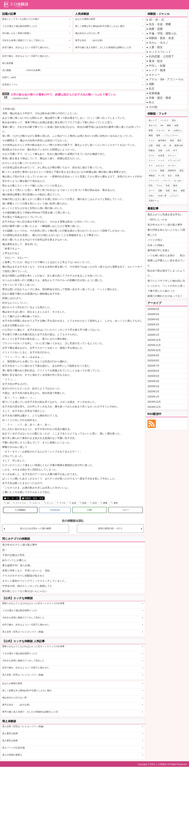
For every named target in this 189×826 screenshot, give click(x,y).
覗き (174, 120)
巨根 (177, 175)
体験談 (152, 175)
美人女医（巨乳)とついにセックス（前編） (23, 632)
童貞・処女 (156, 61)
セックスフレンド (160, 51)
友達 (74, 503)
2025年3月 (153, 386)
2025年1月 (153, 396)
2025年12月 (154, 340)
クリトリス (21, 503)
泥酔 (151, 83)
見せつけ (153, 125)
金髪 (176, 125)
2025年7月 (153, 365)
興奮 (105, 503)
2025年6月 (153, 370)
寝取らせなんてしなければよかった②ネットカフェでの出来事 (33, 603)
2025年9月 (153, 355)
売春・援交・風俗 (160, 97)
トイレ (152, 140)
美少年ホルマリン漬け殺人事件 (19, 544)
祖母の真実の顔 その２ (110, 528)
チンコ (50, 503)
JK (169, 130)
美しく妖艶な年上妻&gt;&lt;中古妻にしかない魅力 (100, 26)
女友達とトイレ (10, 84)
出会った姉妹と (156, 245)
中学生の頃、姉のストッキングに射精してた (27, 586)
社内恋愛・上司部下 (161, 56)
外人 (151, 102)
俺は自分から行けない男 (87, 33)
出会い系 (162, 195)
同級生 (152, 150)
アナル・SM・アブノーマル (166, 79)
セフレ (152, 155)
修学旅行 (162, 140)
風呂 (179, 140)
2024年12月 (154, 401)
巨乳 (151, 185)
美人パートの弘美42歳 (13, 748)
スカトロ (160, 130)
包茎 (168, 190)
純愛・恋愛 (156, 28)
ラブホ (62, 503)
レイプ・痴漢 (157, 70)
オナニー (154, 74)
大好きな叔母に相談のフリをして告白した (23, 40)
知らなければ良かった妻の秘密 (35, 528)
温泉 (172, 140)
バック (161, 160)
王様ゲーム (154, 200)
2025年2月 (153, 391)
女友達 (161, 155)
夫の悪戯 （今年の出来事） (22, 70)
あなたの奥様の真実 (85, 19)
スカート (36, 503)
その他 (153, 106)
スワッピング (174, 160)
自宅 (95, 503)
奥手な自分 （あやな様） (89, 40)
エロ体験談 (161, 764)
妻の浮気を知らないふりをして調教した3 (166, 232)
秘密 (183, 190)
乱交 (151, 88)
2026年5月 (153, 314)
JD (8, 503)
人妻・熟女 (156, 47)
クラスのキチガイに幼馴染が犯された (23, 575)
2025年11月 (154, 345)
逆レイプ (153, 120)
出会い (152, 195)
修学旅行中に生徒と (158, 250)
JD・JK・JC (12, 498)
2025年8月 (153, 360)
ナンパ (152, 160)
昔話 (181, 170)
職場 (151, 135)
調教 (169, 125)
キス (151, 165)
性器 (84, 503)
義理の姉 (178, 145)
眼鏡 (162, 170)
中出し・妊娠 (157, 65)
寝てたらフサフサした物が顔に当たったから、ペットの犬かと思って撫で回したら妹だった (166, 285)
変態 (151, 130)
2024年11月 (154, 407)
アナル (159, 185)
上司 (168, 150)
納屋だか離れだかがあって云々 (164, 296)
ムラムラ (174, 195)
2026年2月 (153, 329)
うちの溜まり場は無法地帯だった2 (19, 26)
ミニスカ (153, 170)
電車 (116, 503)
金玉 (170, 175)
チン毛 (161, 175)
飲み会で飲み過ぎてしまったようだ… (166, 273)
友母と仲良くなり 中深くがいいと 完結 (26, 570)
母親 (158, 145)
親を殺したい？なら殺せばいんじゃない (24, 591)
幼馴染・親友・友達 (34, 498)
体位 (175, 190)
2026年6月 (153, 309)
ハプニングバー (171, 135)
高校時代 (172, 170)
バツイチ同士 (154, 240)
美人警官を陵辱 (10, 733)
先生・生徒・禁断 (160, 24)
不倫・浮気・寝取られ (163, 33)
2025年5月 (153, 376)
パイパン (166, 180)
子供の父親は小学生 (13, 555)
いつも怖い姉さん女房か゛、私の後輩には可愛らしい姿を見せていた (166, 260)
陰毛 (175, 185)
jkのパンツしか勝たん (14, 560)
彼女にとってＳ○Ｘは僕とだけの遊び (20, 19)
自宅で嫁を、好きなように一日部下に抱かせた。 (26, 47)
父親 (151, 145)
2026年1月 (153, 334)
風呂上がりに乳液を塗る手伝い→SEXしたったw (164, 217)
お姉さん (178, 130)
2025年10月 (154, 350)
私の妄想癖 (7, 63)
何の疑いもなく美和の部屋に (16, 33)
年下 (175, 150)
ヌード (152, 190)
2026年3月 (153, 324)
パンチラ (164, 120)
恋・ (4, 550)
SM (161, 125)
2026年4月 (153, 319)
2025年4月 (153, 381)
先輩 (160, 150)
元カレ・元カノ (158, 42)
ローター (172, 165)
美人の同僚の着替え (12, 755)
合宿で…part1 (9, 77)
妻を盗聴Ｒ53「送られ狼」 (17, 565)
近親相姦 (154, 93)
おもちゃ (160, 165)
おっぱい (178, 180)
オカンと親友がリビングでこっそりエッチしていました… (34, 580)
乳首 (168, 185)
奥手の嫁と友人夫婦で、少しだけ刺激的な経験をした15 (103, 47)
